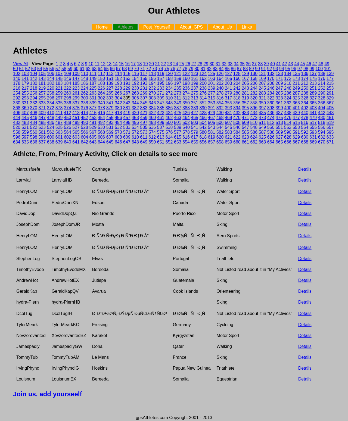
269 (143, 93)
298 (67, 98)
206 (253, 83)
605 (93, 137)
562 (50, 132)
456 (118, 117)
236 (186, 88)
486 (50, 122)
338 (84, 103)
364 (304, 103)
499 (160, 122)
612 (152, 137)
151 (110, 78)
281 (245, 93)
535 (143, 127)
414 (84, 112)
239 (211, 88)
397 (262, 107)
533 (126, 127)
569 (110, 132)
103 (25, 73)
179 (25, 83)
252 (321, 88)
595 (330, 132)
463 (177, 117)
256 (33, 93)
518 (321, 122)
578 (186, 132)
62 (88, 68)
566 (84, 132)
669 (313, 142)
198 (186, 83)
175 (313, 78)
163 (211, 78)
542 (203, 127)
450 (67, 117)
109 (76, 73)
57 (57, 68)
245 (262, 88)
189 (110, 83)
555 (313, 127)
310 (169, 98)
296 (50, 98)
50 (15, 68)
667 (296, 142)
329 (330, 98)
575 (160, 132)
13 (109, 63)
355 (228, 103)
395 (245, 107)
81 (203, 68)
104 (33, 73)
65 (106, 68)
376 (84, 107)
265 (110, 93)
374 (67, 107)
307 (143, 98)
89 (251, 68)
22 (163, 63)
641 (76, 142)
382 (135, 107)
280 (237, 93)
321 (262, 98)
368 (16, 107)
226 (101, 88)
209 (279, 83)
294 (33, 98)
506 (220, 122)
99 (311, 68)
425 (177, 112)
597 (25, 137)
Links (247, 27)
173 (296, 78)
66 (112, 68)
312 (186, 98)
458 (135, 117)
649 (143, 142)
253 (330, 88)
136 (304, 73)
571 (126, 132)
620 (220, 137)
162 (203, 78)
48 (320, 63)
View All (20, 63)
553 (296, 127)
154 (135, 78)
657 (211, 142)
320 (253, 98)
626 (271, 137)
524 (50, 127)
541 (194, 127)
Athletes (125, 27)
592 (304, 132)
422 (152, 112)
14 (115, 63)
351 (194, 103)
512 (271, 122)
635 (25, 142)
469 (228, 117)
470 (237, 117)
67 (118, 68)
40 (272, 63)
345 (143, 103)
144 (50, 78)
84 (221, 68)
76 (172, 68)
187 (93, 83)
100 (319, 68)
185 (76, 83)
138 (321, 73)
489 (76, 122)
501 (177, 122)
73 (154, 68)
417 (110, 112)
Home (102, 27)
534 (135, 127)
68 (124, 68)
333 (42, 103)
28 (199, 63)
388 (186, 107)
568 (101, 132)
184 (67, 83)
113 (110, 73)
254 (16, 93)
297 (59, 98)
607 (110, 137)
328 (321, 98)
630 (304, 137)
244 (253, 88)
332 (33, 103)
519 (330, 122)
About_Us (222, 27)
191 (126, 83)
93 (275, 68)
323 (279, 98)
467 (211, 117)
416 (101, 112)
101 (327, 68)
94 (281, 68)
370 (33, 107)
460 (152, 117)
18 (139, 63)
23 (169, 63)
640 (67, 142)
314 (203, 98)
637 (42, 142)
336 (67, 103)
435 (262, 112)
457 (126, 117)
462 (169, 117)
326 (304, 98)
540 (186, 127)
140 (16, 78)
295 (42, 98)
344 (135, 103)
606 (101, 137)
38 (260, 63)
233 (160, 88)
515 (296, 122)
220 (50, 88)
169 (262, 78)
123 (194, 73)
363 (296, 103)
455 (110, 117)
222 (67, 88)
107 (59, 73)
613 (160, 137)
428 (203, 112)
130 (253, 73)
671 (330, 142)
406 (16, 112)
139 (330, 73)
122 (186, 73)
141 (25, 78)
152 (118, 78)
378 (101, 107)
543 (211, 127)
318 (237, 98)
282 (253, 93)
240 (220, 88)
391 (211, 107)
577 (177, 132)
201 (211, 83)
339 (93, 103)
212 (304, 83)
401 (296, 107)
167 (245, 78)
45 (302, 63)
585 (245, 132)
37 (254, 63)
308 (152, 98)
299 (76, 98)
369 (25, 107)
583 (228, 132)
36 (248, 63)
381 (126, 107)
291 (330, 93)
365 (313, 103)
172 (287, 78)
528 (84, 127)
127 (228, 73)
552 (287, 127)
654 (186, 142)
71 (142, 68)
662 (253, 142)
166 (237, 78)
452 (84, 117)
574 (152, 132)
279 (228, 93)
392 (220, 107)
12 (103, 63)
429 (211, 112)
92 (269, 68)
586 (253, 132)
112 (101, 73)
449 (59, 117)
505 (211, 122)
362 (287, 103)
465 (194, 117)
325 (296, 98)
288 (304, 93)
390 (203, 107)
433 (245, 112)
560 (33, 132)
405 (330, 107)
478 (304, 117)
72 (148, 68)
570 (118, 132)
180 (33, 83)
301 (93, 98)
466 (203, 117)
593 (313, 132)
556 (321, 127)
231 (143, 88)
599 (42, 137)
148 (84, 78)
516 (304, 122)
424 (169, 112)
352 (203, 103)
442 (321, 112)
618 (203, 137)
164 (220, 78)
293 (25, 98)
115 (126, 73)
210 (287, 83)
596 (16, 137)
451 (76, 117)
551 (279, 127)
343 (126, 103)
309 (160, 98)
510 (253, 122)
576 (169, 132)
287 (296, 93)
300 (84, 98)
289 (313, 93)
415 (93, 112)
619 (211, 137)
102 (16, 73)
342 (118, 103)
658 (220, 142)
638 (50, 142)
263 (93, 93)
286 (287, 93)
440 (304, 112)
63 (94, 68)
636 (33, 142)
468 (220, 117)
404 (321, 107)
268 (135, 93)
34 (236, 63)
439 (296, 112)
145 (59, 78)
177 (330, 78)
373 (59, 107)
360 (271, 103)
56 (51, 68)
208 (271, 83)
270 (152, 93)
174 (304, 78)
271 (160, 93)
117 (143, 73)
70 (136, 68)
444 (16, 117)
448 (50, 117)
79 (190, 68)
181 (42, 83)
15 (121, 63)
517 (313, 122)
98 (305, 68)
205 (245, 83)
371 (42, 107)
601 (59, 137)
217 (25, 88)
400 (287, 107)
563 (59, 132)
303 (110, 98)
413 (76, 112)
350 (186, 103)
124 (203, 73)
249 (296, 88)
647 (126, 142)
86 (233, 68)
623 (245, 137)
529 (93, 127)
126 (220, 73)
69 (130, 68)
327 (313, 98)
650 (152, 142)
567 (93, 132)
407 (25, 112)
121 (177, 73)
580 (203, 132)
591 (296, 132)
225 (93, 88)
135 (296, 73)
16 (127, 63)
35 (242, 63)
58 (63, 68)
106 (50, 73)
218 (33, 88)
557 (330, 127)
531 (110, 127)
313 (194, 98)
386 (169, 107)
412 (67, 112)
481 (330, 117)
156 (152, 78)
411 (59, 112)
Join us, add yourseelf (47, 394)
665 (279, 142)
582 (220, 132)
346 (152, 103)
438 (287, 112)
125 (211, 73)
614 (169, 137)
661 (245, 142)
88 (245, 68)
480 (321, 117)
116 (135, 73)
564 (67, 132)
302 (101, 98)
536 (152, 127)
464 (186, 117)
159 (177, 78)
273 (177, 93)
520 (16, 127)
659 (228, 142)
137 (313, 73)
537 (160, 127)
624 (253, 137)
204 (237, 83)
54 (39, 68)
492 (101, 122)
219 (42, 88)
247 (279, 88)
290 (321, 93)
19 (145, 63)
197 (177, 83)
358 (253, 103)
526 (67, 127)
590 (287, 132)
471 (245, 117)
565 (76, 132)
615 (177, 137)
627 (279, 137)
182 (50, 83)
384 (152, 107)
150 (101, 78)
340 (101, 103)
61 (82, 68)
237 (194, 88)
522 (33, 127)
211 (296, 83)
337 (76, 103)
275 (194, 93)
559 (25, 132)
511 (262, 122)
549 (262, 127)
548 (253, 127)
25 (181, 63)
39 (266, 63)
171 (279, 78)
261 (76, 93)
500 (169, 122)
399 (279, 107)
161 (194, 78)
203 (228, 83)
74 (160, 68)
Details (305, 169)
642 (84, 142)
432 (237, 112)
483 (25, 122)
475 (279, 117)
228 (118, 88)
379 (110, 107)
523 (42, 127)
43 (290, 63)
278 (220, 93)
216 (16, 88)
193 (143, 83)
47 (314, 63)
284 (271, 93)
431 (228, 112)
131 (262, 73)
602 (67, 137)
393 (228, 107)
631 (313, 137)
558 (16, 132)
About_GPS (191, 27)
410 (50, 112)
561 (42, 132)
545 (228, 127)
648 (135, 142)
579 (194, 132)
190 (118, 83)
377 (93, 107)
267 (126, 93)
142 (33, 78)
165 (228, 78)
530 (101, 127)
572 (135, 132)
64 (100, 68)
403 (313, 107)
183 (59, 83)
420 (135, 112)
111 (93, 73)
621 (228, 137)
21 (157, 63)
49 (326, 63)
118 (152, 73)
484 (33, 122)
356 (237, 103)
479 (313, 117)
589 (279, 132)
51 (21, 68)
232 (152, 88)
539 (177, 127)
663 (262, 142)
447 (42, 117)
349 (177, 103)
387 (177, 107)
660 (237, 142)
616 (186, 137)
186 (84, 83)
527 (76, 127)
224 (84, 88)
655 (194, 142)
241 (228, 88)
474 (271, 117)
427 (194, 112)
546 (237, 127)
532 (118, 127)
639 (59, 142)
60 (76, 68)
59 (69, 68)
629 (296, 137)
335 (59, 103)
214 (321, 83)
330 (16, 103)
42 (284, 63)
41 (278, 63)
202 (220, 83)
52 (27, 68)
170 (271, 78)
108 (67, 73)
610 (135, 137)
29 (205, 63)
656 (203, 142)
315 (211, 98)
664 (271, 142)
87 (239, 68)
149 (93, 78)
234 (169, 88)
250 (304, 88)
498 (152, 122)
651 (160, 142)
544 (220, 127)
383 (143, 107)
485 (42, 122)
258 (50, 93)
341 (110, 103)
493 (110, 122)
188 (101, 83)
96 (293, 68)
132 (271, 73)
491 (93, 122)
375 (76, 107)
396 (253, 107)
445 (25, 117)
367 (330, 103)
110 (84, 73)
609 (126, 137)
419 (126, 112)
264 (101, 93)
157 (160, 78)
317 (228, 98)
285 (279, 93)
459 (143, 117)
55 (45, 68)
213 (313, 83)
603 (76, 137)
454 (101, 117)
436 (271, 112)
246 (271, 88)
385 (160, 107)
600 (50, 137)
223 (76, 88)
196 (169, 83)
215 (330, 83)
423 (160, 112)
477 (296, 117)
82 (209, 68)
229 (126, 88)
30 (212, 63)
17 (133, 63)
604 (84, 137)
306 (135, 98)
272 (169, 93)
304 (118, 98)
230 (135, 88)
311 (177, 98)
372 (50, 107)
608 (118, 137)
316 (220, 98)
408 (33, 112)
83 (215, 68)
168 (253, 78)
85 (227, 68)
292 (16, 98)
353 (211, 103)
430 (220, 112)
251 (313, 88)
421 (143, 112)
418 (118, 112)
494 (118, 122)
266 (118, 93)
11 (97, 63)
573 (143, 132)
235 (177, 88)
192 (135, 83)
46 (308, 63)
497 (143, 122)
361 (279, 103)
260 (67, 93)
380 (118, 107)
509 (245, 122)
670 (321, 142)
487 (59, 122)
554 (304, 127)
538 (169, 127)
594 (321, 132)
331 (25, 103)
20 (151, 63)
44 (296, 63)
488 (67, 122)
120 (169, 73)
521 (25, 127)
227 (110, 88)
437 (279, 112)
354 (220, 103)
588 (271, 132)
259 (59, 93)
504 (203, 122)
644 (101, 142)
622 (237, 137)
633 (330, 137)
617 (194, 137)
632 (321, 137)
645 (110, 142)
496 (135, 122)
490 (84, 122)
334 (50, 103)
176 (321, 78)
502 (186, 122)
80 (197, 68)
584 (237, 132)
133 (279, 73)
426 (186, 112)
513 (279, 122)
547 (245, 127)
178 (16, 83)
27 (193, 63)
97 (299, 68)
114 (118, 73)
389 (194, 107)
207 (262, 83)
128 (237, 73)
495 (126, 122)
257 (42, 93)
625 (262, 137)
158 (169, 78)
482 (16, 122)
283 (262, 93)
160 (186, 78)
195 (160, 83)
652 (169, 142)
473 (262, 117)
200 (203, 83)
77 (178, 68)
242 (237, 88)
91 (263, 68)
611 (143, 137)
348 (169, 103)
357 (245, 103)
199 (194, 83)
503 (194, 122)
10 (91, 63)
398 (271, 107)
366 (321, 103)
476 (287, 117)
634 (16, 142)
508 (237, 122)
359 (262, 103)
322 (271, 98)
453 (93, 117)
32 (224, 63)
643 (93, 142)
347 (160, 103)
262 (84, 93)
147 (76, 78)
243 (245, 88)
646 (118, 142)
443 (330, 112)
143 (42, 78)
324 (287, 98)
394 (237, 107)
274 (186, 93)
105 (42, 73)
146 (67, 78)
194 (152, 83)
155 (143, 78)
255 (25, 93)
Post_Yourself (156, 27)
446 (33, 117)
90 (257, 68)
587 (262, 132)
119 (160, 73)
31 (218, 63)
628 (287, 137)
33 (230, 63)
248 (287, 88)
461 (160, 117)
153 (126, 78)
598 (33, 137)
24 (175, 63)
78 (184, 68)
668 (304, 142)
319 (245, 98)
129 (245, 73)
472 (253, 117)
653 (177, 142)
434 (253, 112)
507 (228, 122)
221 (59, 88)
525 (59, 127)
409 (42, 112)
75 (166, 68)
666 (287, 142)
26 (187, 63)
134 (287, 73)
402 (304, 107)
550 (271, 127)
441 (313, 112)
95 (287, 68)
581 (211, 132)
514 (287, 122)
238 (203, 88)
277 (211, 93)
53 (33, 68)
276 (203, 93)
